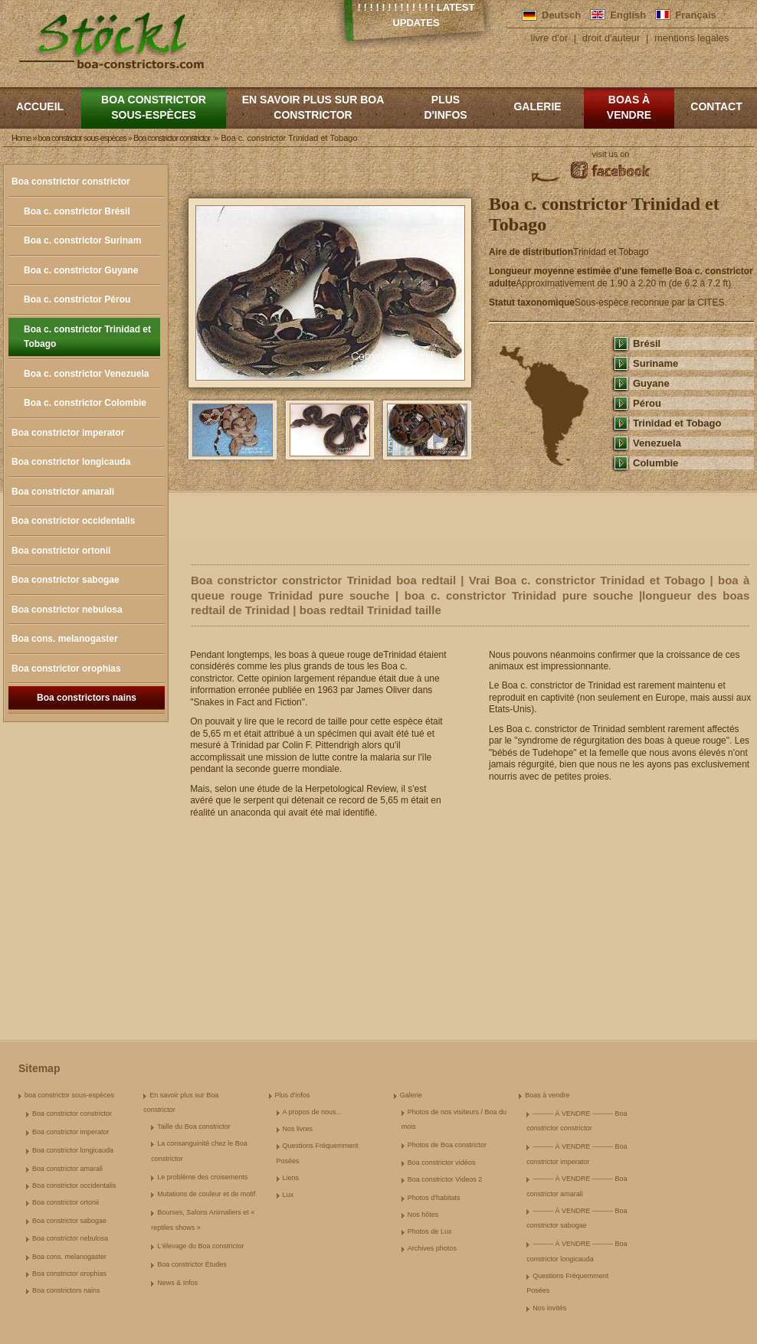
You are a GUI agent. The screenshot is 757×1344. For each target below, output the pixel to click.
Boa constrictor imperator (67, 432)
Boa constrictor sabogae (65, 579)
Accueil (40, 106)
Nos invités (549, 1308)
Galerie (537, 106)
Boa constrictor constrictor (70, 181)
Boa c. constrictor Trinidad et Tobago (87, 337)
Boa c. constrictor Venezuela (86, 373)
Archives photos (432, 1248)
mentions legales (691, 38)
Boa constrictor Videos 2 (445, 1179)
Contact (716, 106)
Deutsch (561, 15)
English (628, 15)
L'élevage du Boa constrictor (200, 1246)
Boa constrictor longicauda (70, 461)
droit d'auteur (611, 38)
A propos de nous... (312, 1112)
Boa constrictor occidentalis (73, 520)
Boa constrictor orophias (66, 668)
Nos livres (298, 1129)
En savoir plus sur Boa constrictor (313, 107)
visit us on (611, 154)
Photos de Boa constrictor (447, 1145)
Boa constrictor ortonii (60, 550)
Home (21, 137)
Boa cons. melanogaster (64, 638)
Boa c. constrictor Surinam (82, 240)
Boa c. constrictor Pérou (77, 299)
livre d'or (550, 38)
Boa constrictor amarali (62, 491)
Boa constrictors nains (86, 697)
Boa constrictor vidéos (442, 1162)
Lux (288, 1194)
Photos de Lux (430, 1231)
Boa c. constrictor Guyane (81, 270)
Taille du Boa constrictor (194, 1126)
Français (695, 15)
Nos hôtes (423, 1214)
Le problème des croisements (202, 1177)
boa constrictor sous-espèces (153, 107)
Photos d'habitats (434, 1198)
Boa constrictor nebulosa (67, 609)
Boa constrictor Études (192, 1264)
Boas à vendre (629, 107)
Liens (291, 1178)
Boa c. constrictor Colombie (85, 402)
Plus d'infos (445, 107)
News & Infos (177, 1283)
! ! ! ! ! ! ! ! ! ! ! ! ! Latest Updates (416, 15)
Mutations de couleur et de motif (206, 1194)
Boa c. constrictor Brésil (77, 211)
